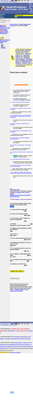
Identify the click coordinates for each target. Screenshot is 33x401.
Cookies (24, 346)
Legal (20, 346)
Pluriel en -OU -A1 (27, 63)
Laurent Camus (18, 342)
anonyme (19, 192)
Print (2, 46)
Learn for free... (5, 323)
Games (6, 2)
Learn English (16, 336)
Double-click (20, 64)
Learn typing (27, 338)
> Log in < (3, 22)
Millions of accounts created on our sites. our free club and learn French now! (5, 30)
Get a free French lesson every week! (5, 41)
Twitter (14, 189)
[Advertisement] (21, 36)
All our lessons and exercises (19, 290)
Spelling (27, 50)
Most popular (11, 330)
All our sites (12, 2)
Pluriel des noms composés (22, 58)
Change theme (24, 52)
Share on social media (15, 352)
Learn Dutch (14, 338)
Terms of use (7, 344)
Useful (2, 17)
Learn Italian (7, 338)
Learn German (24, 336)
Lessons (2, 14)
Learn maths (21, 338)
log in (17, 199)
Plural (17, 52)
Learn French (14, 24)
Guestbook (3, 47)
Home (2, 44)
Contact (2, 45)
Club (1, 16)
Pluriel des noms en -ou (22, 57)
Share (18, 189)
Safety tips (13, 344)
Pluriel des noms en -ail (22, 55)
